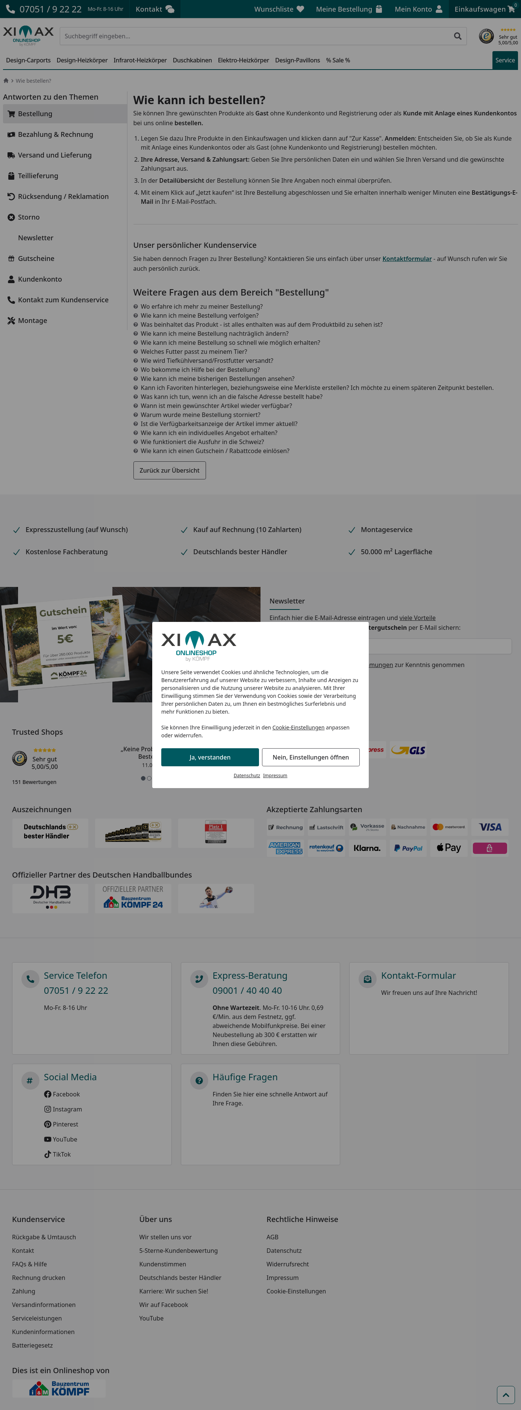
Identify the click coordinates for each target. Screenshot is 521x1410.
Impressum (275, 775)
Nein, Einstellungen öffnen (311, 757)
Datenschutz (247, 775)
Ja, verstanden (210, 757)
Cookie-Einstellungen (299, 727)
